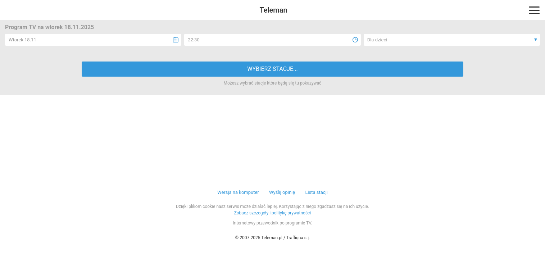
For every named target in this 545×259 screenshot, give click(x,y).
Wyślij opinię (282, 192)
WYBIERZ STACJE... (272, 68)
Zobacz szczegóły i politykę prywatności (272, 212)
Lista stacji (316, 192)
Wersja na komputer (238, 192)
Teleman (273, 10)
